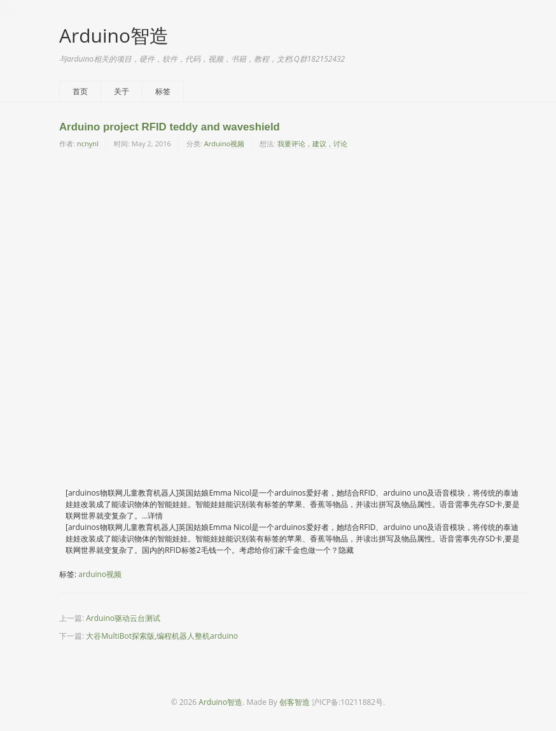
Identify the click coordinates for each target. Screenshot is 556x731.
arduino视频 (100, 574)
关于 (121, 91)
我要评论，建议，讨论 (312, 143)
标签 (162, 91)
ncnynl (88, 143)
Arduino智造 (114, 35)
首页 (80, 91)
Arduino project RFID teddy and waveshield (169, 127)
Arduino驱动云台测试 (123, 618)
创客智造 (294, 702)
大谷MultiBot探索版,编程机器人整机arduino (162, 635)
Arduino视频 (224, 143)
